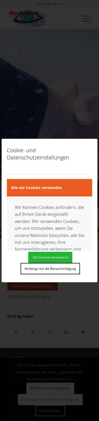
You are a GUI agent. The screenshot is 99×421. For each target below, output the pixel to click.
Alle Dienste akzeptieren (50, 257)
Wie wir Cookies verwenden (36, 187)
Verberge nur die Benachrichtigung (50, 268)
